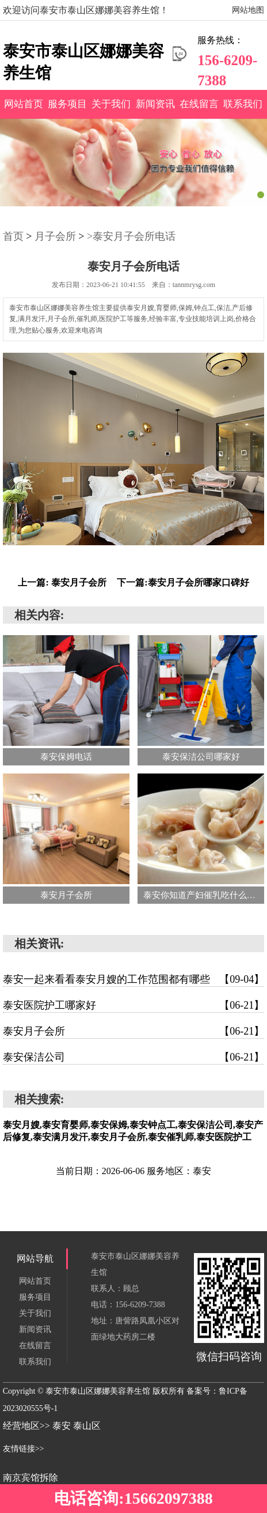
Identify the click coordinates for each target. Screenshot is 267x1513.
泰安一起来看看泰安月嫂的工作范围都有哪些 (134, 979)
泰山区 (87, 1426)
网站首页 (23, 104)
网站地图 (248, 10)
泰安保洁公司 (134, 1057)
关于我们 (111, 104)
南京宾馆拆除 (30, 1477)
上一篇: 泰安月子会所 (62, 582)
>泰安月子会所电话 (131, 236)
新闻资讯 (155, 104)
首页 (13, 236)
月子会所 (55, 236)
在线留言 (199, 104)
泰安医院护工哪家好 (134, 1005)
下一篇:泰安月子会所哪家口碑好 (183, 582)
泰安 (62, 1426)
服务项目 (67, 104)
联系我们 (242, 104)
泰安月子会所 (134, 1031)
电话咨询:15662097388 (133, 1498)
